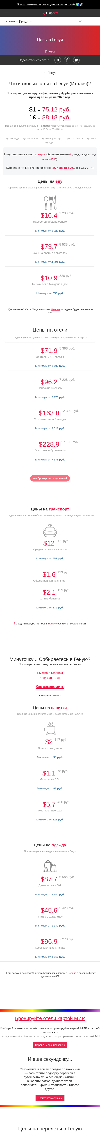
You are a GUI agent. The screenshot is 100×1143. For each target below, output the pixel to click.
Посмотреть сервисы (50, 1098)
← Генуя (50, 73)
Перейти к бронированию (50, 1045)
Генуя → (26, 21)
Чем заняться (50, 677)
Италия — (12, 21)
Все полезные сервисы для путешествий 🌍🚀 (50, 4)
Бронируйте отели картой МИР (50, 1018)
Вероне (55, 309)
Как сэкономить (50, 687)
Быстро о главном (50, 673)
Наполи (52, 623)
